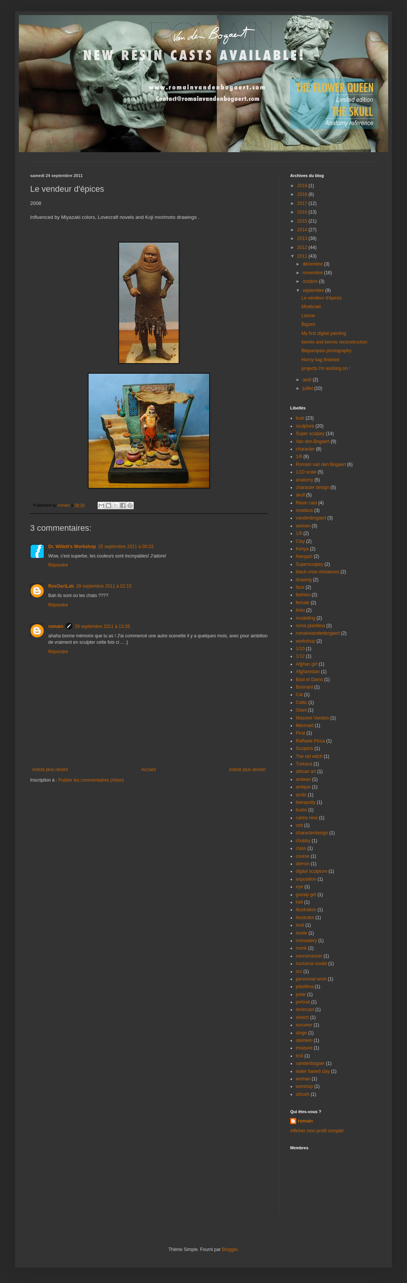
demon (303, 863)
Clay (300, 541)
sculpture (305, 426)
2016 (303, 212)
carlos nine (307, 817)
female (302, 602)
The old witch (309, 756)
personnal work (311, 979)
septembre (314, 290)
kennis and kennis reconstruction (334, 342)
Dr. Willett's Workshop (72, 546)
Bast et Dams (309, 679)
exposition (306, 879)
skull (300, 495)
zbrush (302, 1094)
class (301, 848)
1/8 (299, 533)
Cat (299, 694)
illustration (306, 909)
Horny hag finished (320, 359)
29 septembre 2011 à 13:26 (102, 626)
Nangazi (304, 556)
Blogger (229, 1249)
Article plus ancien (247, 769)
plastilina (305, 986)
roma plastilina (310, 625)
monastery (306, 940)
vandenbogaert (311, 518)
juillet (308, 388)
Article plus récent (50, 769)
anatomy (304, 480)
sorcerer (304, 1025)
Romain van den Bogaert (321, 464)
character (305, 449)
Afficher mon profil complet (317, 1130)
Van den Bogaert (312, 441)
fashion (303, 594)
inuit (300, 925)
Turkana (304, 764)
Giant (301, 710)
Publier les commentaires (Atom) (91, 780)
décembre (313, 264)
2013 (303, 238)
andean (303, 779)
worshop (304, 1086)
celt (299, 825)
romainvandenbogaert (318, 633)
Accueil (148, 769)
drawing (304, 579)
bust (300, 418)
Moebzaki (311, 306)
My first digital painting (323, 333)
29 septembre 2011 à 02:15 (104, 586)
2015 (303, 221)
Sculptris (304, 748)
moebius (304, 510)
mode (301, 933)
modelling (305, 618)
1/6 (299, 456)
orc (299, 971)
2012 (303, 247)
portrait (303, 1002)
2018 (303, 194)
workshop (305, 641)
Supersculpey (309, 564)
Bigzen (308, 324)
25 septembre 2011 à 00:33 (126, 546)
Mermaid (305, 725)
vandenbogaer (310, 1063)
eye (299, 886)
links (300, 610)
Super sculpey (310, 433)
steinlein (304, 1040)
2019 (303, 185)
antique (303, 787)
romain (55, 626)
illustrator (305, 917)
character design (312, 487)
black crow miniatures (317, 571)
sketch (302, 1017)
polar (301, 994)
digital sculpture (311, 871)
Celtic (301, 702)
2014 (303, 229)
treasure (304, 1048)
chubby (303, 840)
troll (299, 1055)
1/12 (300, 656)
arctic (301, 794)
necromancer (309, 956)
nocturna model (311, 963)
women (303, 525)
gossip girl (306, 894)
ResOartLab (61, 586)
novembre (313, 272)
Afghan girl (306, 664)
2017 (303, 203)
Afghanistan (308, 671)
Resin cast (306, 503)
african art (306, 771)
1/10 (300, 648)
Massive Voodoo (312, 718)
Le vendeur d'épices (321, 298)
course (302, 856)
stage (301, 1033)
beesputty (305, 802)
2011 (303, 256)
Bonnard (304, 687)
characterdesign (312, 832)
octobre (311, 281)
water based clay (313, 1071)
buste (301, 810)
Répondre (58, 565)
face (300, 587)
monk (301, 948)
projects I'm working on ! (325, 368)
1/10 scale (306, 472)
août (308, 379)
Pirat (300, 733)
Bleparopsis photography (326, 350)
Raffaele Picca (310, 741)
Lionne (308, 315)
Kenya (302, 548)
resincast (305, 1009)
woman (303, 1078)
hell (299, 902)
